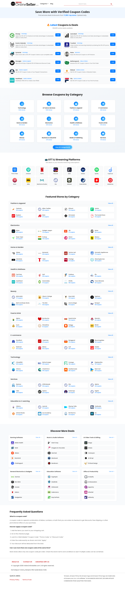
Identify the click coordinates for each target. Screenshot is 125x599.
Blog (51, 4)
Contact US (27, 576)
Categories (44, 4)
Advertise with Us (42, 576)
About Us (15, 576)
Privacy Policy (14, 594)
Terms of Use (27, 594)
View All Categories (62, 154)
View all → (111, 212)
